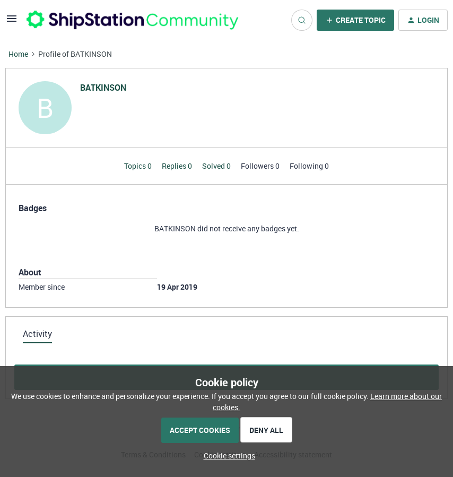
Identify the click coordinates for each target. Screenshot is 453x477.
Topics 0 (138, 166)
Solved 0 (217, 166)
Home (18, 54)
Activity (37, 334)
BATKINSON (103, 87)
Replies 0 (178, 166)
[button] (11, 22)
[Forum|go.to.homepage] (133, 20)
